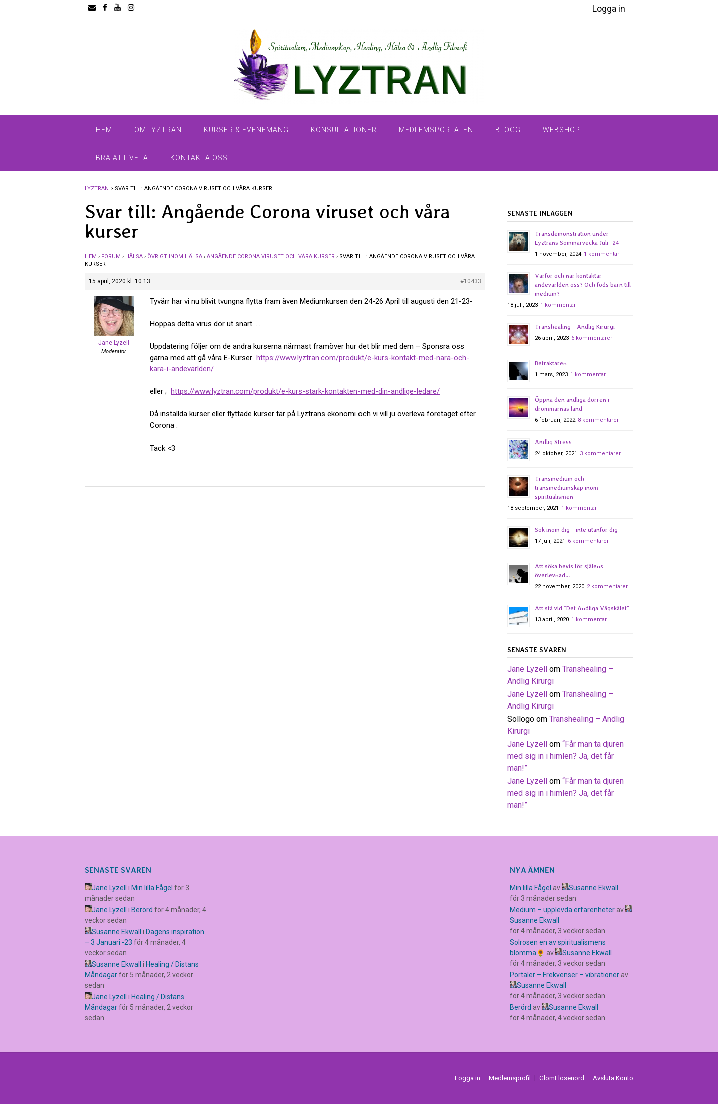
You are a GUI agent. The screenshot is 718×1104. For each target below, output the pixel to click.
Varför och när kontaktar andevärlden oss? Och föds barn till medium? (583, 284)
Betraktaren (551, 363)
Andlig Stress (553, 442)
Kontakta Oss (199, 158)
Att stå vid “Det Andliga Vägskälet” (582, 608)
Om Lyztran (158, 130)
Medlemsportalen (436, 130)
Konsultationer (344, 130)
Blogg (508, 130)
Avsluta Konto (613, 1078)
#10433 (470, 281)
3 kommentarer (600, 453)
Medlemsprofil (510, 1078)
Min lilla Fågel (152, 888)
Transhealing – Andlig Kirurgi (575, 326)
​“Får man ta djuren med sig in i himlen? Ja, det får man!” (565, 756)
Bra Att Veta (122, 158)
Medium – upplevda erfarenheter (562, 910)
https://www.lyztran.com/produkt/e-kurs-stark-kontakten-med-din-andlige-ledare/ (305, 391)
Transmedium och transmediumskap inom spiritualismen (566, 487)
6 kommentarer (591, 338)
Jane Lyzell (527, 669)
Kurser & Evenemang (246, 130)
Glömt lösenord (561, 1078)
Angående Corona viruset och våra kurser (271, 256)
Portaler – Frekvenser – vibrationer (564, 975)
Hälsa (134, 256)
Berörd (142, 910)
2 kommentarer (607, 586)
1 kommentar (601, 254)
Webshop (561, 130)
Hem (104, 130)
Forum (111, 256)
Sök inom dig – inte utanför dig (576, 529)
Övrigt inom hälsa (174, 256)
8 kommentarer (598, 420)
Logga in (608, 8)
